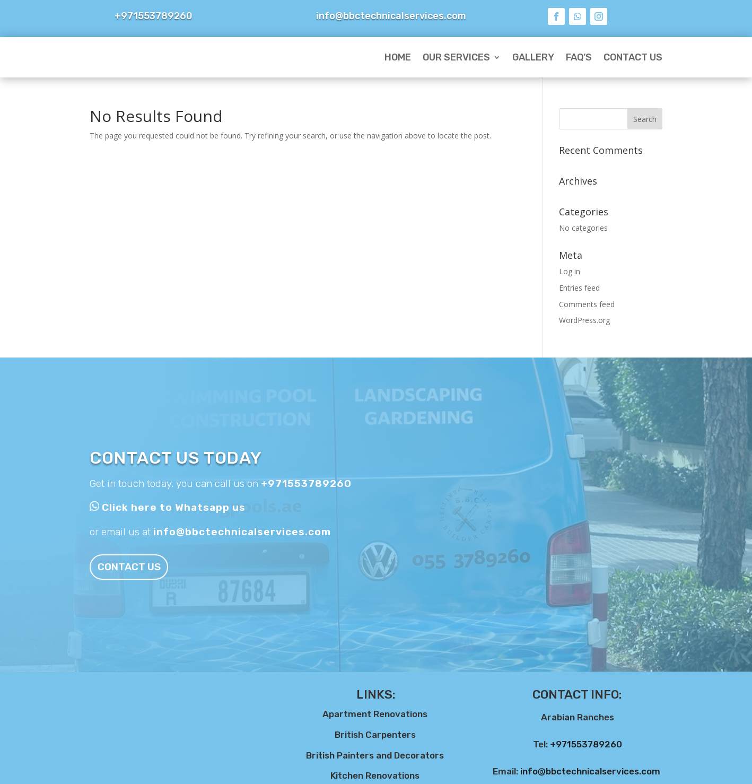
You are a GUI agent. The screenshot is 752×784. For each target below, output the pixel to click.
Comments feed (587, 304)
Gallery (533, 57)
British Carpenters (375, 734)
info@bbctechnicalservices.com (242, 532)
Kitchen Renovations (374, 775)
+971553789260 (306, 483)
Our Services (456, 57)
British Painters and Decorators (375, 755)
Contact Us (633, 57)
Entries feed (579, 288)
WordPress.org (584, 320)
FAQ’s (579, 57)
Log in (569, 271)
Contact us (137, 567)
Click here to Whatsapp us (174, 507)
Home (397, 57)
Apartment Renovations (374, 714)
